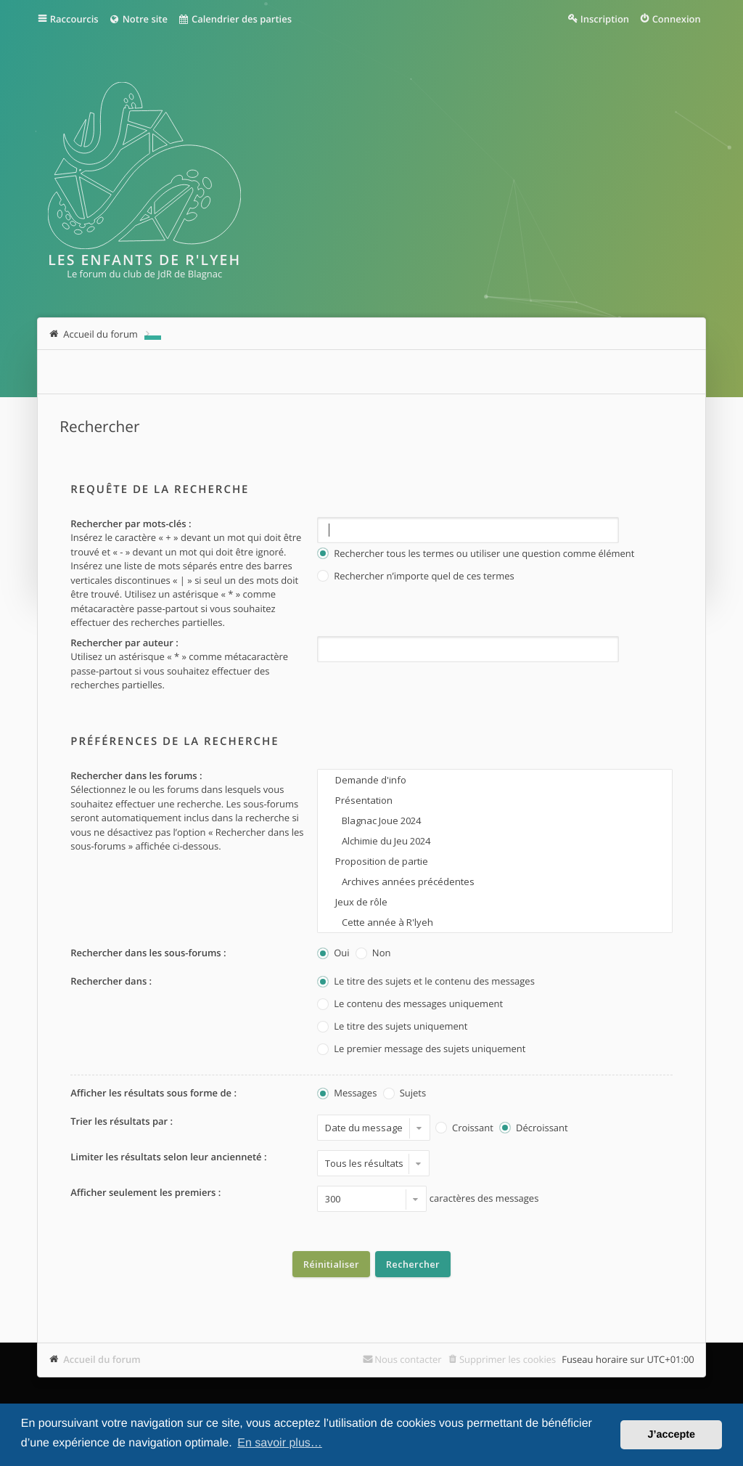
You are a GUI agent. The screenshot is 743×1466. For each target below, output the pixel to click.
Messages (347, 1093)
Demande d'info (494, 780)
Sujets (404, 1093)
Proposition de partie (494, 861)
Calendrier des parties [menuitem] (235, 18)
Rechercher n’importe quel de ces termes (415, 577)
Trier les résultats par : (121, 1121)
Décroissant (533, 1128)
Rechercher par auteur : (124, 642)
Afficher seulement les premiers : (145, 1192)
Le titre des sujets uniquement (392, 1027)
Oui (333, 953)
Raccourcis (74, 18)
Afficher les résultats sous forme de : (153, 1092)
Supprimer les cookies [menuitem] (507, 1359)
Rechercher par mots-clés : (130, 523)
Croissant (464, 1128)
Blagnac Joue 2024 (494, 820)
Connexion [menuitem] (676, 18)
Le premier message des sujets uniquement (421, 1049)
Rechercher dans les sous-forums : (148, 952)
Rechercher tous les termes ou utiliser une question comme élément (475, 554)
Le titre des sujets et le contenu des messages (426, 982)
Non (373, 953)
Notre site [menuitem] (138, 18)
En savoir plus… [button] (279, 1443)
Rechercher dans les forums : (136, 775)
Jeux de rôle (494, 902)
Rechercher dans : (111, 980)
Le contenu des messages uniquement (410, 1004)
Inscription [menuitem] (604, 18)
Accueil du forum (102, 1359)
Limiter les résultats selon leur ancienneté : (168, 1156)
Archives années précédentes (494, 881)
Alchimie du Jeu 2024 (494, 841)
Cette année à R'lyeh (494, 922)
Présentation (494, 800)
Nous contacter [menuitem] (408, 1359)
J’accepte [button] (671, 1435)
